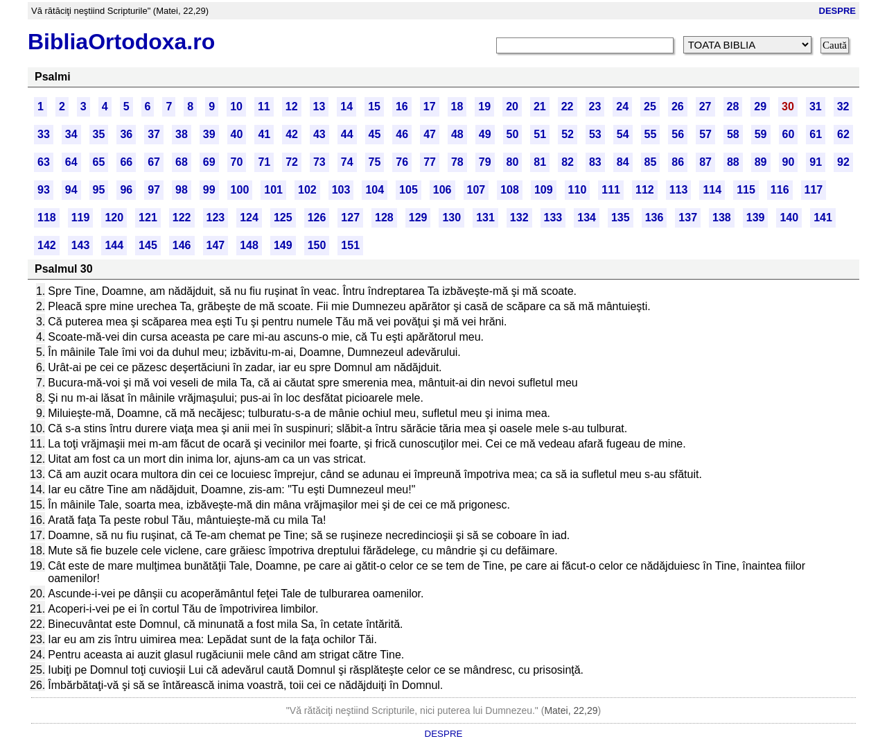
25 (650, 106)
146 (182, 245)
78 (457, 162)
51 (540, 134)
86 (677, 162)
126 (317, 217)
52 (567, 134)
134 (586, 217)
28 (733, 106)
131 (485, 217)
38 (181, 134)
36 (126, 134)
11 (264, 106)
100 (240, 190)
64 (71, 162)
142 (46, 245)
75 (375, 162)
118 (46, 217)
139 (755, 217)
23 (595, 106)
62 (843, 134)
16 (402, 106)
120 (114, 217)
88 (733, 162)
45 (375, 134)
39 (209, 134)
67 (154, 162)
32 (843, 106)
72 (292, 162)
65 (99, 162)
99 (209, 190)
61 (815, 134)
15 (374, 106)
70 (237, 162)
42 (292, 134)
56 (677, 134)
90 (788, 162)
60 (788, 134)
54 (623, 134)
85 (650, 162)
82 (567, 162)
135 (620, 217)
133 (553, 217)
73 (319, 162)
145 (148, 245)
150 (317, 245)
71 (264, 162)
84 (623, 162)
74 (347, 162)
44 (347, 134)
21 (540, 106)
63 (43, 162)
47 (429, 134)
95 (99, 190)
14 (346, 106)
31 (815, 106)
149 (283, 245)
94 (71, 190)
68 (181, 162)
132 (519, 217)
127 (350, 217)
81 (540, 162)
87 (705, 162)
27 (705, 106)
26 (677, 106)
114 (712, 190)
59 (761, 134)
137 (687, 217)
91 (815, 162)
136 (654, 217)
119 (80, 217)
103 (341, 190)
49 (485, 134)
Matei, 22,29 (570, 710)
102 (307, 190)
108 (509, 190)
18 (457, 106)
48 (457, 134)
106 (442, 190)
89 (761, 162)
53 (595, 134)
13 (319, 106)
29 (760, 106)
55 (650, 134)
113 (678, 190)
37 (154, 134)
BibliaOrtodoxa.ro (121, 41)
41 (264, 134)
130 (451, 217)
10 (236, 106)
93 (43, 190)
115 (746, 190)
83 (595, 162)
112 (644, 190)
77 (429, 162)
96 (126, 190)
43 (319, 134)
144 (114, 245)
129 (418, 217)
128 (384, 217)
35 (99, 134)
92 (843, 162)
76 (402, 162)
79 (485, 162)
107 (476, 190)
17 (429, 106)
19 (484, 106)
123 (216, 217)
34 (71, 134)
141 (823, 217)
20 (512, 106)
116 (780, 190)
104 (374, 190)
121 (148, 217)
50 (513, 134)
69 (209, 162)
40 (237, 134)
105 (408, 190)
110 (577, 190)
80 (513, 162)
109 (543, 190)
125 (283, 217)
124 (249, 217)
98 (181, 190)
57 (705, 134)
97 (154, 190)
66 (126, 162)
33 (43, 134)
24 (622, 106)
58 (733, 134)
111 (610, 190)
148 (249, 245)
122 (182, 217)
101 (273, 190)
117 (814, 190)
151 (350, 245)
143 (80, 245)
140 (789, 217)
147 (216, 245)
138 (721, 217)
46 (402, 134)
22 (567, 106)
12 (292, 106)
